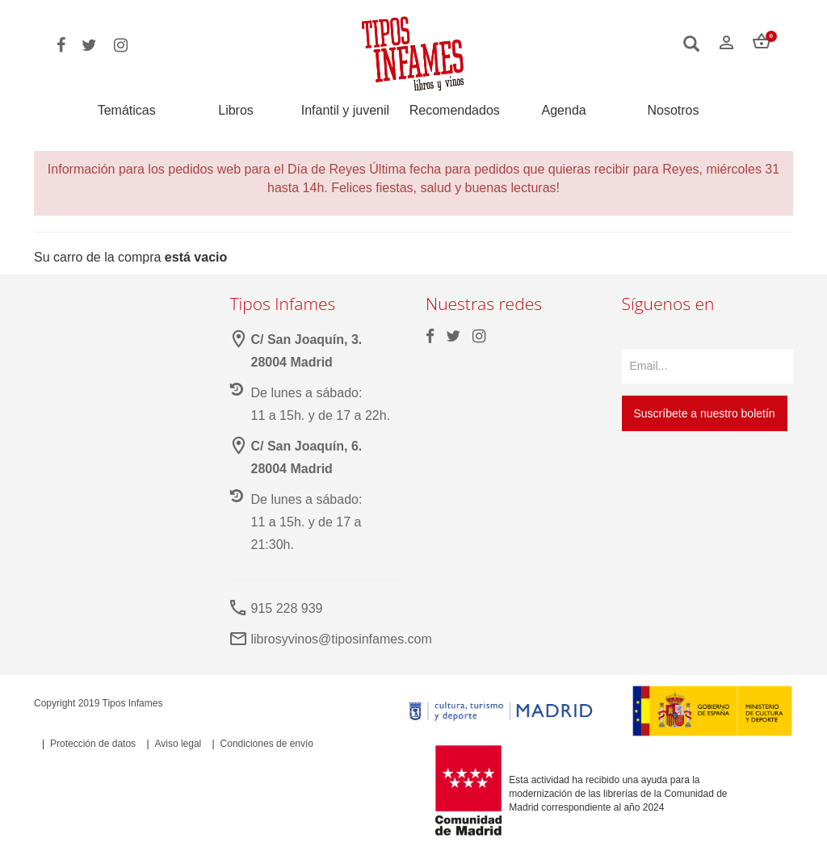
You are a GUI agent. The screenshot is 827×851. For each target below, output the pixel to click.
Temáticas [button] (127, 110)
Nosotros (673, 110)
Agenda (564, 110)
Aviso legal (177, 743)
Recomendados (454, 110)
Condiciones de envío (266, 743)
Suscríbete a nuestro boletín (704, 413)
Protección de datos (93, 743)
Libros (236, 110)
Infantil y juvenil (345, 110)
